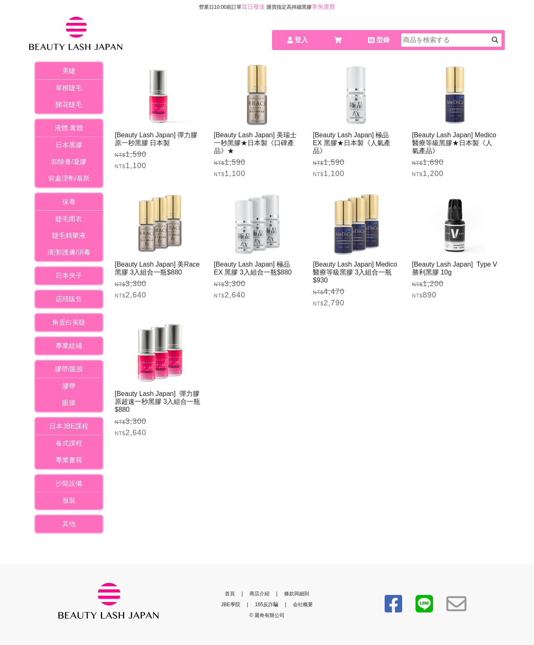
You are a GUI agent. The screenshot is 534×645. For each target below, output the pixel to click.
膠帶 (69, 386)
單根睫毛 (68, 87)
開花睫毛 (68, 104)
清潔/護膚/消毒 (69, 252)
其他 (69, 523)
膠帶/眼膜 (69, 369)
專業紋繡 (68, 345)
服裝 (69, 500)
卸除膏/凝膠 (68, 161)
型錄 (379, 39)
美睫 (69, 70)
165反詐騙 (266, 604)
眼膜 (69, 402)
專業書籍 (68, 460)
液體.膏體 (69, 127)
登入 (297, 39)
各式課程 (68, 443)
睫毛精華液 (69, 235)
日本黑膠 (68, 145)
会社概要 (303, 604)
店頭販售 (68, 298)
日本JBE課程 (68, 426)
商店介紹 (259, 594)
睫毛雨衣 (68, 218)
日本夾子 (68, 275)
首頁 (230, 594)
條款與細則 (296, 594)
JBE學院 (230, 604)
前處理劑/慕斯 (69, 178)
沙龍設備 (68, 483)
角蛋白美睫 (69, 322)
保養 (69, 201)
